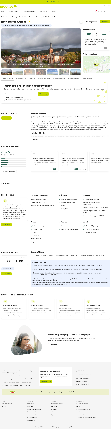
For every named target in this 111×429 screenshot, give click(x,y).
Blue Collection (31, 420)
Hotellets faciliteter (44, 78)
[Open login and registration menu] (109, 6)
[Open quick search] (105, 6)
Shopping (54, 409)
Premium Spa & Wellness (34, 409)
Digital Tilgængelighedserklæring (86, 417)
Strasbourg (39, 17)
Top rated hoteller (32, 417)
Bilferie (53, 412)
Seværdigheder (87, 78)
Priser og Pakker (8, 78)
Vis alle (104, 35)
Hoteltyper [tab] (43, 11)
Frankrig (14, 17)
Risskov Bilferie (5, 17)
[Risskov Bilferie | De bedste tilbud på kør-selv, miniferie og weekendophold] (8, 6)
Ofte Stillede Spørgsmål (83, 409)
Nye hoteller (30, 404)
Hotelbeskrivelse (21, 78)
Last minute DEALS (7, 404)
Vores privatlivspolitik (82, 415)
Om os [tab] (54, 11)
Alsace (31, 17)
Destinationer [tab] (13, 11)
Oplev (53, 415)
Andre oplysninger (73, 78)
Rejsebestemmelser (82, 404)
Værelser (32, 78)
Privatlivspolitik (19, 97)
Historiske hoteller (32, 412)
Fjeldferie (54, 406)
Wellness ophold (31, 415)
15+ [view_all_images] (76, 74)
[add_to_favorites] (81, 21)
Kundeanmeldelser (59, 78)
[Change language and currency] (101, 11)
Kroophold (30, 406)
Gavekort (79, 412)
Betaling (78, 406)
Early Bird (4, 406)
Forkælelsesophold (57, 404)
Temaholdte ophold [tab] (29, 11)
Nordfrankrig (23, 17)
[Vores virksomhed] (109, 11)
